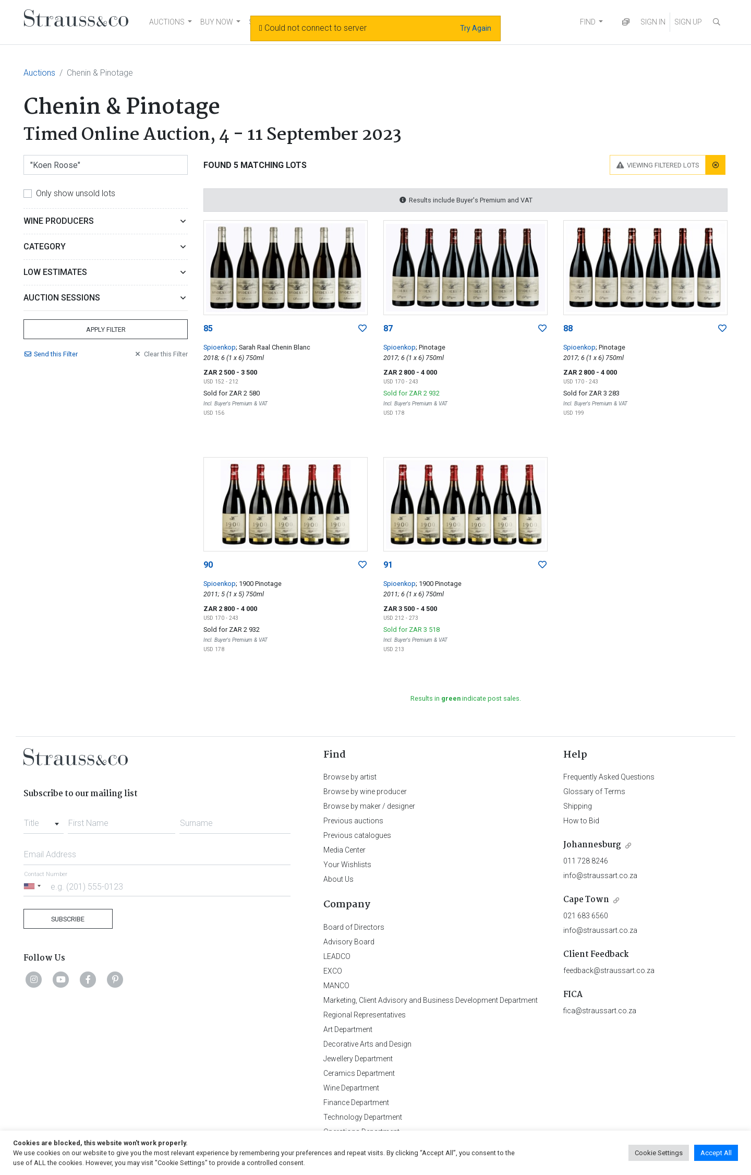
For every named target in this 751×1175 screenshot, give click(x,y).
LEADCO (336, 956)
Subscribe (67, 919)
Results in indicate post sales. (465, 698)
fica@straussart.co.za (599, 1010)
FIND (588, 22)
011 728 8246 (585, 861)
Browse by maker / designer (369, 806)
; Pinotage (430, 347)
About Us (338, 879)
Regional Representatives (364, 1015)
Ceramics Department (359, 1073)
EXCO (332, 971)
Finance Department (356, 1102)
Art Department (347, 1029)
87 (388, 328)
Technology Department (362, 1117)
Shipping (577, 806)
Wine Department (351, 1088)
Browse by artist (350, 777)
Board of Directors (353, 927)
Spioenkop (219, 347)
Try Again (475, 28)
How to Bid (581, 821)
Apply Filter (106, 329)
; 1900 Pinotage (259, 584)
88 (568, 328)
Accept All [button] (716, 1153)
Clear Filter (161, 354)
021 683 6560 (585, 916)
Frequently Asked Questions (609, 777)
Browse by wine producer (365, 791)
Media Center (344, 850)
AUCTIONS (167, 22)
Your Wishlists (347, 864)
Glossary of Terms (594, 791)
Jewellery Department (358, 1058)
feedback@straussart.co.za (609, 970)
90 (208, 565)
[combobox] (43, 820)
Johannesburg (592, 845)
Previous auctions (353, 821)
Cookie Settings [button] (659, 1153)
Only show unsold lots (75, 193)
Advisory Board (348, 942)
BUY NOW (216, 22)
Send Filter (50, 354)
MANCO (336, 985)
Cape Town (586, 899)
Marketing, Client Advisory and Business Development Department (430, 1000)
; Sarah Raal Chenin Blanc (273, 347)
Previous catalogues (357, 835)
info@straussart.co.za (600, 875)
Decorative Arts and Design (367, 1044)
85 (208, 328)
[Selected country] (34, 886)
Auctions (39, 73)
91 (388, 565)
